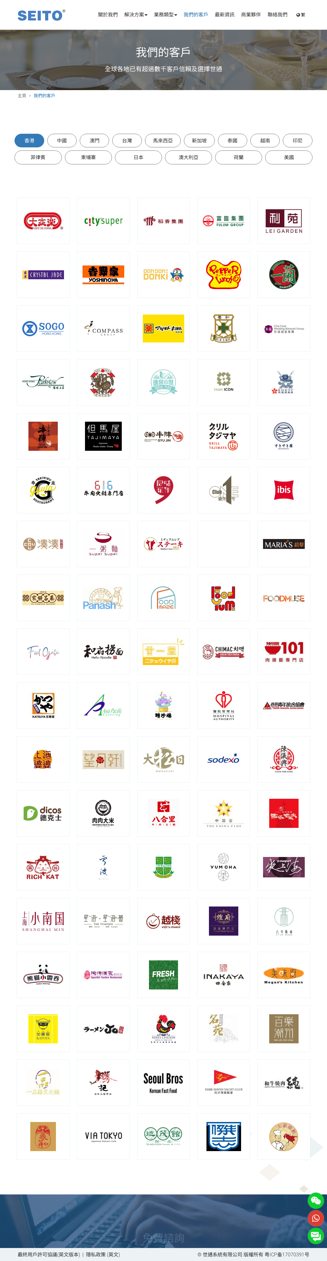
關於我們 (108, 14)
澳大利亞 (188, 157)
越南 (265, 140)
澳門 (95, 140)
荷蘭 (239, 157)
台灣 (127, 140)
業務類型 (165, 14)
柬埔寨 (88, 157)
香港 (29, 140)
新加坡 (199, 140)
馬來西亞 (163, 140)
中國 (62, 140)
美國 (289, 157)
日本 (138, 157)
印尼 (298, 140)
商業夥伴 (251, 14)
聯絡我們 (277, 14)
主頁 (22, 95)
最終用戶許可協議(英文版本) (49, 1254)
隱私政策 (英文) (103, 1254)
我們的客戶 (196, 14)
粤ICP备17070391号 (287, 1254)
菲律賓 (38, 157)
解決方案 (135, 14)
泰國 (232, 140)
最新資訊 (225, 14)
